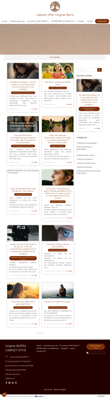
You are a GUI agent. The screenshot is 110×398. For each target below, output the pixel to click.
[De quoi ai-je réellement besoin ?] (58, 290)
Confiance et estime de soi (86, 163)
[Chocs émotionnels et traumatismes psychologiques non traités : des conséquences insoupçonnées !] (23, 124)
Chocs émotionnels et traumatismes (84, 148)
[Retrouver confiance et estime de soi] (58, 71)
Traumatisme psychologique (86, 143)
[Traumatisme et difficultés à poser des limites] (23, 290)
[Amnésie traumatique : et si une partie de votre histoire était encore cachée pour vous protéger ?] (23, 71)
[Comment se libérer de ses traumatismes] (58, 233)
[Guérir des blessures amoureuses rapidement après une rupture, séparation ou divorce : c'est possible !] (58, 124)
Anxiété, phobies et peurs (86, 155)
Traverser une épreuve (85, 159)
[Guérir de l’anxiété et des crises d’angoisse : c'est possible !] (23, 177)
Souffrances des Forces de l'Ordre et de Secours (89, 172)
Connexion (101, 396)
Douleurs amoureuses (84, 167)
